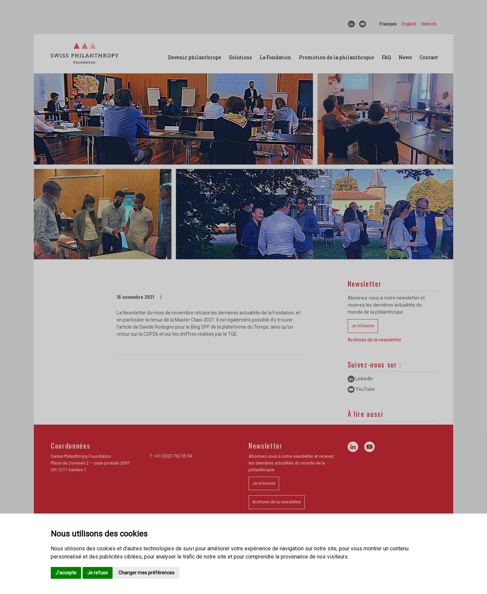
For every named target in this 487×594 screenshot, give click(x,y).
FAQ (386, 57)
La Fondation (275, 57)
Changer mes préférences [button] (146, 572)
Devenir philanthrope (194, 57)
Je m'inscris (263, 483)
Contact (429, 57)
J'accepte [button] (65, 572)
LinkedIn (360, 378)
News (405, 57)
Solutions (240, 57)
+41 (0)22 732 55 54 (173, 455)
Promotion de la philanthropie (336, 57)
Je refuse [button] (97, 572)
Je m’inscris (362, 325)
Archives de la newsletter (374, 339)
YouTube (361, 389)
